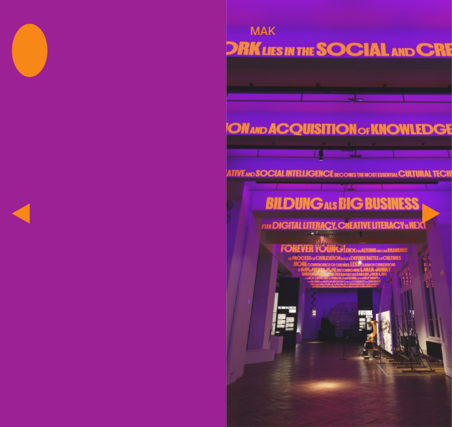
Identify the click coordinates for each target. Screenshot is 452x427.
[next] (431, 213)
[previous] (21, 213)
